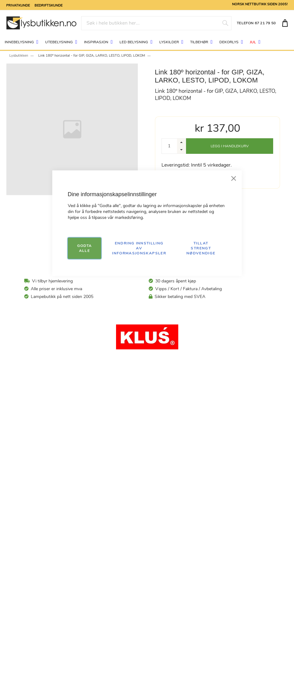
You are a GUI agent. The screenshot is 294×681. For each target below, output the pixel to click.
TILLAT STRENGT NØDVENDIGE (201, 248)
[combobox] (156, 23)
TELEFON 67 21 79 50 (256, 23)
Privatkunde (18, 5)
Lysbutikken (18, 55)
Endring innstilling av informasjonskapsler (139, 248)
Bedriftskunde (49, 5)
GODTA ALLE (84, 248)
